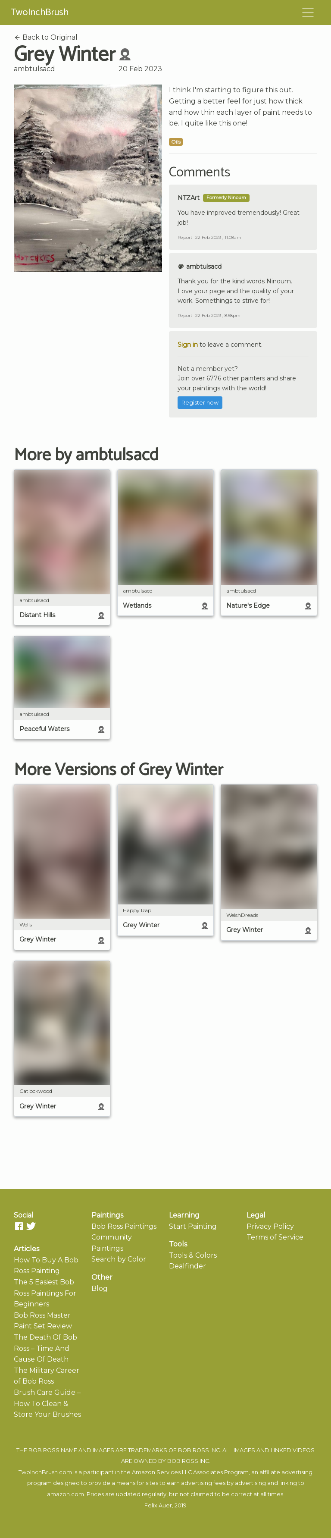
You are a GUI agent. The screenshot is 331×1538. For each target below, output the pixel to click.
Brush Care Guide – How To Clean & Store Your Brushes (47, 1403)
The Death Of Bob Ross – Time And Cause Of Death (45, 1348)
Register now (200, 402)
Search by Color (118, 1259)
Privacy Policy (270, 1226)
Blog (99, 1288)
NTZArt (189, 198)
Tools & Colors (193, 1255)
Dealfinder (187, 1266)
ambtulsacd (34, 69)
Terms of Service (275, 1237)
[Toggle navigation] (308, 12)
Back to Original (46, 37)
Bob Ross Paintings (123, 1226)
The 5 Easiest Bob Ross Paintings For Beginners (45, 1293)
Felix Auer (158, 1505)
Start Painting (193, 1226)
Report (185, 237)
